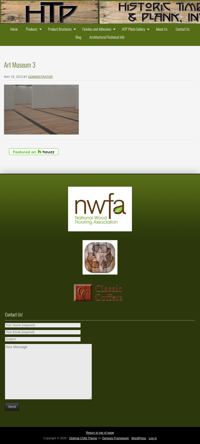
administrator (40, 77)
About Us (161, 29)
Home (14, 29)
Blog (78, 37)
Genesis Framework (115, 438)
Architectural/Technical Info (107, 37)
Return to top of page (100, 433)
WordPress (138, 438)
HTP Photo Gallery (134, 29)
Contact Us (183, 29)
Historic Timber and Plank (100, 12)
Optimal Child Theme (83, 438)
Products (32, 29)
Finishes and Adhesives (98, 29)
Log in (153, 438)
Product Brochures (60, 29)
